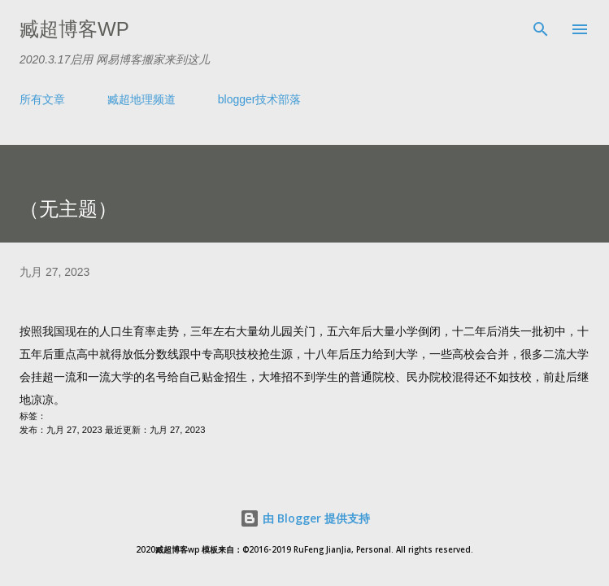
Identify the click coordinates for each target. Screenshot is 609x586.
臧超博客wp (74, 29)
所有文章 (42, 99)
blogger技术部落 (260, 99)
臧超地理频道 (141, 99)
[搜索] (540, 29)
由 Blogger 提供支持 (305, 518)
